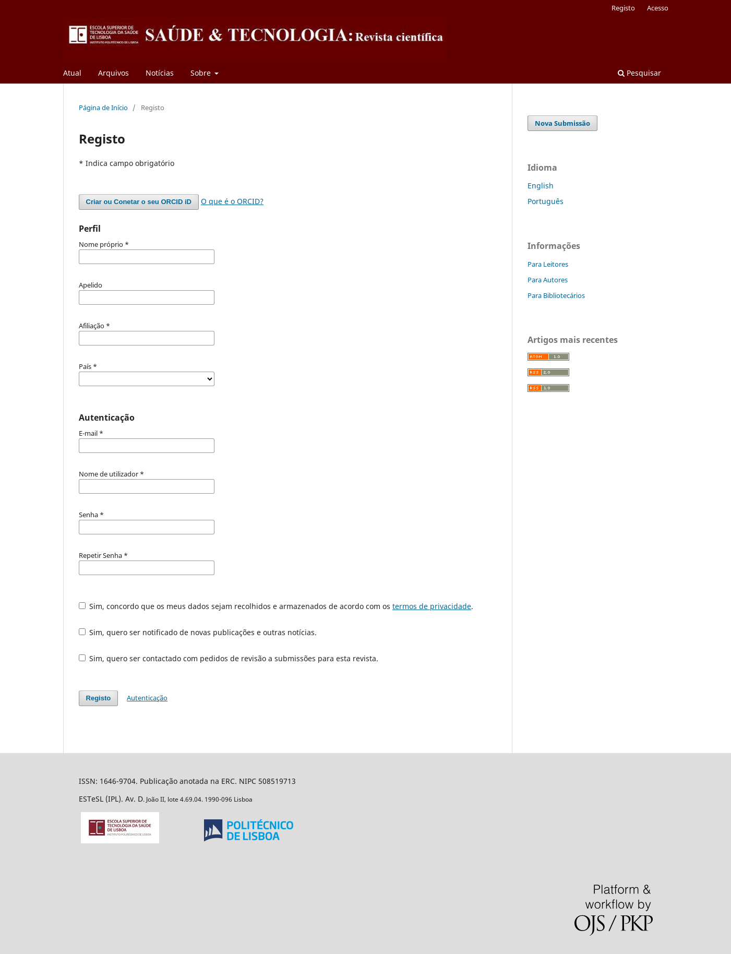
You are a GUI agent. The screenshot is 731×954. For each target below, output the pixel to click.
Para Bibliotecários (556, 295)
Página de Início (103, 107)
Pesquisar (639, 73)
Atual (72, 73)
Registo (623, 8)
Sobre (201, 73)
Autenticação (147, 697)
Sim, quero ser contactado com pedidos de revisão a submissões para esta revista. (229, 658)
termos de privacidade (431, 606)
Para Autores (548, 279)
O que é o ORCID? (232, 201)
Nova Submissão (562, 123)
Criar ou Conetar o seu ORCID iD (139, 202)
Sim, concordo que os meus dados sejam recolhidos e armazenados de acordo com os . (276, 606)
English (541, 185)
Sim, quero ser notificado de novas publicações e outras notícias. (198, 632)
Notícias (160, 73)
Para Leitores (548, 264)
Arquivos (113, 73)
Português (546, 201)
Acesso (657, 8)
